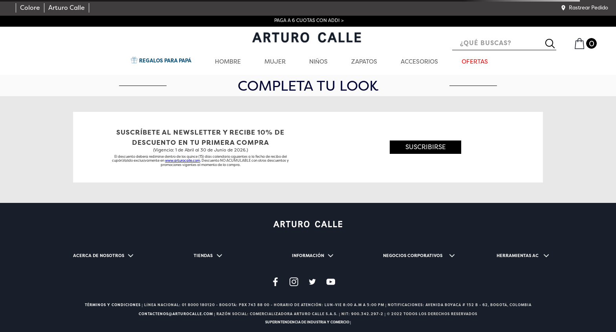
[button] (584, 8)
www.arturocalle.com (182, 160)
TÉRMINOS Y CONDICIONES (113, 305)
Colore (30, 8)
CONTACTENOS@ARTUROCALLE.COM (176, 314)
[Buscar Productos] (553, 43)
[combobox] (504, 43)
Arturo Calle (66, 8)
